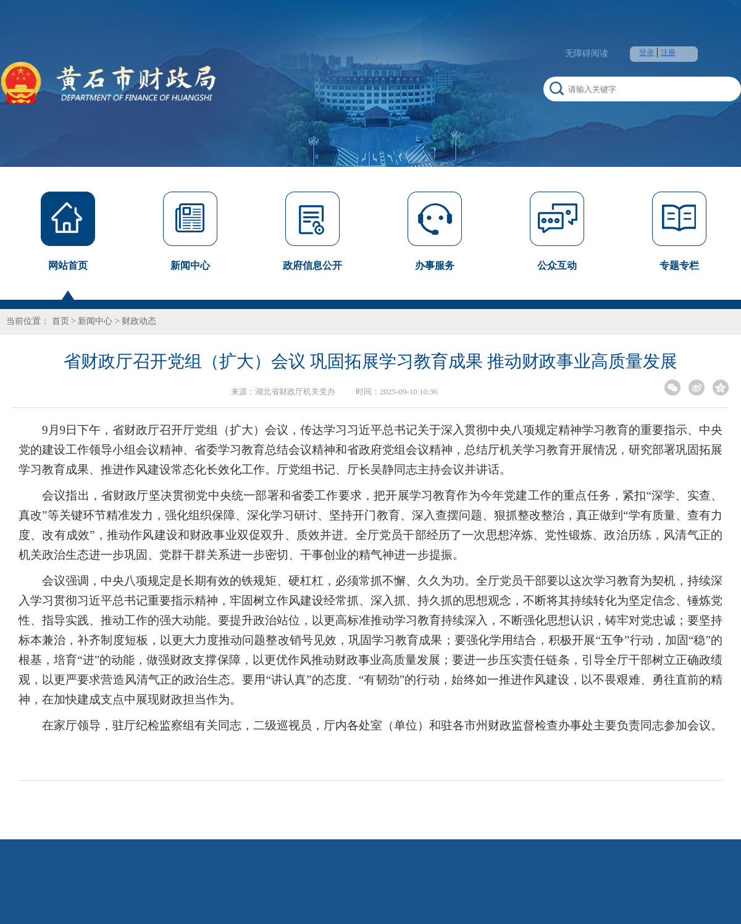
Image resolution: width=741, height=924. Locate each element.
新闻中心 (95, 321)
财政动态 (139, 321)
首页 (60, 321)
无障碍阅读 (586, 53)
